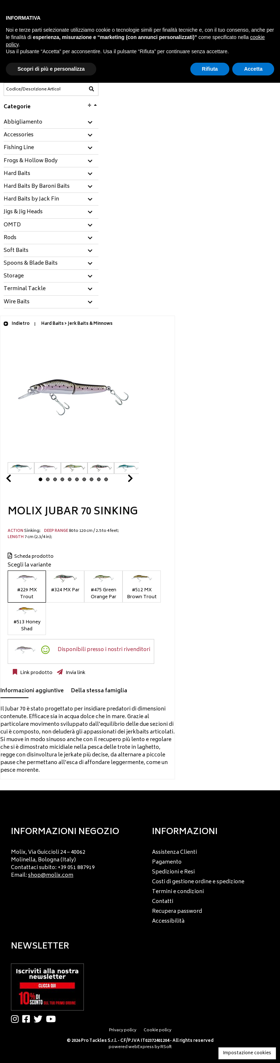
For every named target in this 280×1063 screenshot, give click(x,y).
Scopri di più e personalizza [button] (51, 69)
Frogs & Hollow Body (31, 161)
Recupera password (177, 911)
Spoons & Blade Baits (31, 263)
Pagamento (167, 862)
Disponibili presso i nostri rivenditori (104, 649)
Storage (14, 276)
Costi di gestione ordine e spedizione (198, 882)
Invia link (75, 673)
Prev (17, 480)
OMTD (12, 225)
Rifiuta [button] (210, 69)
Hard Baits (17, 174)
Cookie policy (157, 1030)
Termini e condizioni (178, 891)
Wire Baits (17, 302)
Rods (10, 238)
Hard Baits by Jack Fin (31, 199)
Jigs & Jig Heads (23, 212)
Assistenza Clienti (174, 852)
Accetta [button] (253, 69)
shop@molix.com (50, 875)
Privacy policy (122, 1030)
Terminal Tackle (25, 289)
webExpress (141, 1047)
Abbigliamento (23, 122)
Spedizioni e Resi (173, 872)
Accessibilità (168, 921)
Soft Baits (16, 251)
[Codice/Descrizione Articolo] (33, 89)
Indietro (16, 323)
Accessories (19, 135)
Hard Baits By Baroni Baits (37, 186)
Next (121, 480)
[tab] (51, 123)
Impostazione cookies (247, 1053)
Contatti (162, 901)
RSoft (166, 1047)
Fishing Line (19, 148)
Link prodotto (35, 673)
